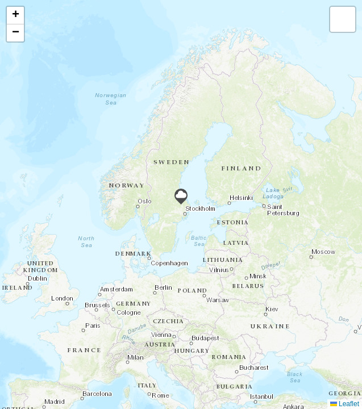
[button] (181, 196)
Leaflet (344, 404)
